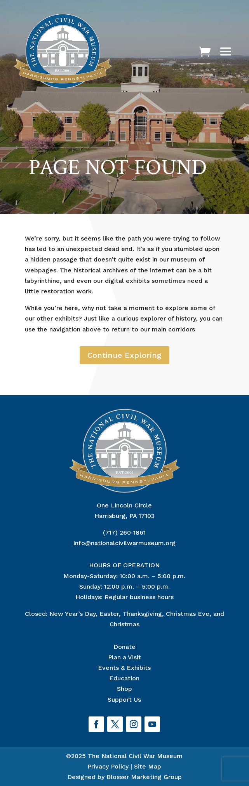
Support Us (124, 699)
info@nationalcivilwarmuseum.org (124, 543)
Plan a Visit (124, 657)
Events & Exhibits (124, 667)
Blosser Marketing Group (144, 777)
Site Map (147, 766)
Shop (124, 688)
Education (124, 678)
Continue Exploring (124, 355)
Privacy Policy (108, 766)
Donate (124, 646)
